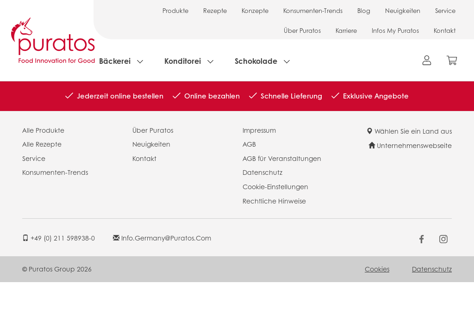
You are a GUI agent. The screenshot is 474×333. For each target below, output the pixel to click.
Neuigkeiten (402, 10)
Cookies (377, 268)
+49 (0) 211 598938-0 (58, 237)
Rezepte (215, 10)
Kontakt (444, 30)
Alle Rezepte (42, 143)
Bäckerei (115, 61)
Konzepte (255, 10)
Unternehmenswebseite (410, 145)
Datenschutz (262, 172)
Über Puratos (302, 30)
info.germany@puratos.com (162, 237)
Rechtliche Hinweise (274, 200)
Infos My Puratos (395, 30)
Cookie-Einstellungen (275, 186)
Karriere (346, 30)
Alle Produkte (43, 130)
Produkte (175, 10)
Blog (363, 10)
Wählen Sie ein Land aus (409, 131)
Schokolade (256, 61)
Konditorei (182, 61)
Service (445, 10)
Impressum (259, 130)
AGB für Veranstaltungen (282, 158)
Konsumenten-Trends (313, 10)
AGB (249, 143)
